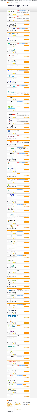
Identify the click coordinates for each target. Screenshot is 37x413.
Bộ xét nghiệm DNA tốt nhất (16, 2)
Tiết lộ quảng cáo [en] (18, 403)
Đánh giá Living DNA (9, 405)
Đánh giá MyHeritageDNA (9, 404)
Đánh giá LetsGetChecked (9, 406)
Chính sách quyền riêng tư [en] (18, 404)
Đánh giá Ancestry (9, 403)
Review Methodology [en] (18, 409)
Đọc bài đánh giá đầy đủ (26, 14)
